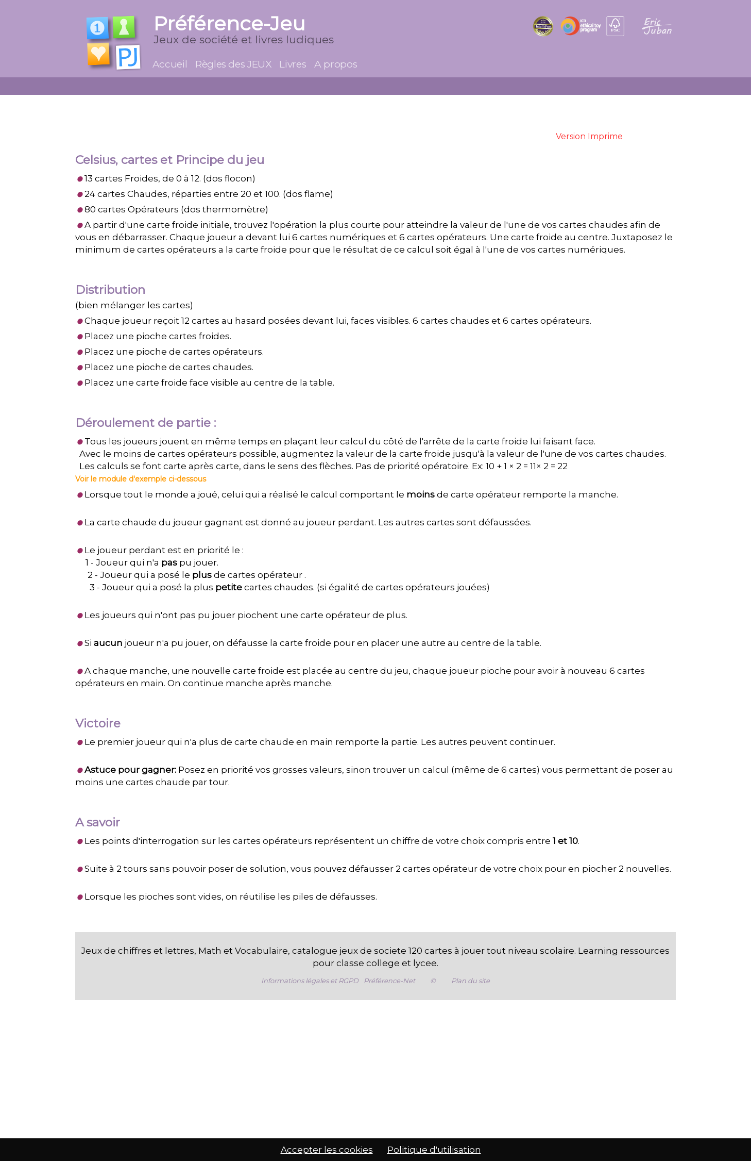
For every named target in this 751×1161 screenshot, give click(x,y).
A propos (335, 64)
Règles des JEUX (233, 64)
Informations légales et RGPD (310, 980)
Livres (292, 64)
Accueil (169, 64)
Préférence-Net (389, 980)
